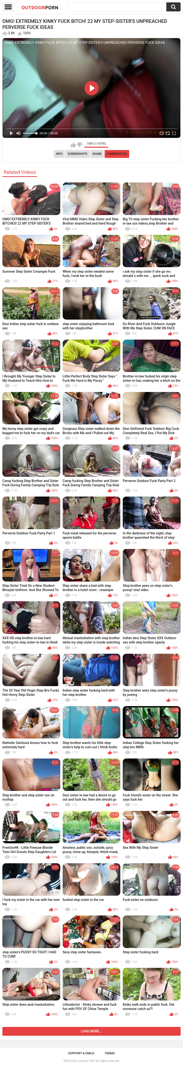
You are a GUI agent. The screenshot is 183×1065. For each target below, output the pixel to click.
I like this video (73, 144)
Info (59, 154)
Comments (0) (117, 154)
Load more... (91, 1031)
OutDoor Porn (86, 1061)
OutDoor (39, 7)
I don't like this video (79, 144)
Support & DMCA (81, 1053)
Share (97, 154)
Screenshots (77, 154)
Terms (110, 1053)
